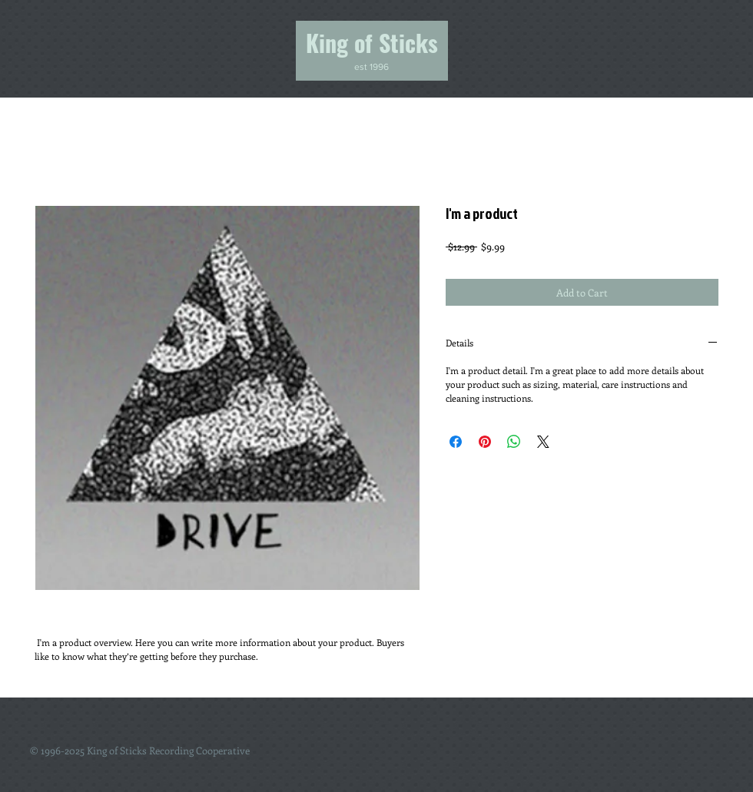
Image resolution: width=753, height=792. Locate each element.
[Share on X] (543, 441)
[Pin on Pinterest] (485, 441)
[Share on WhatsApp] (514, 441)
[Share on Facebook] (455, 441)
